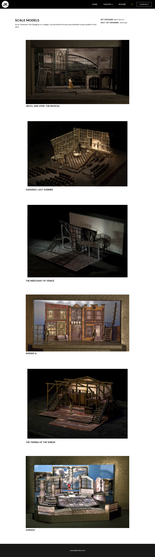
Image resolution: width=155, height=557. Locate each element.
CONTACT (144, 4)
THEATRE (107, 4)
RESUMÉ (122, 4)
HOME (94, 4)
